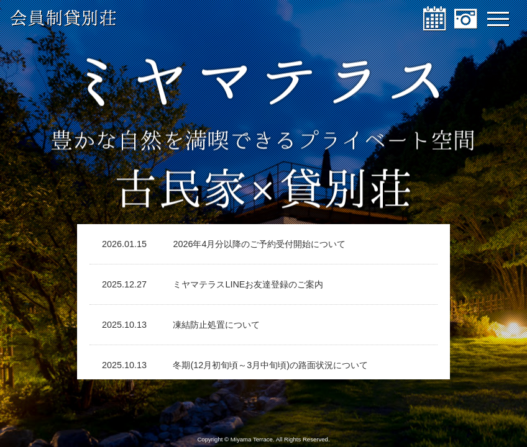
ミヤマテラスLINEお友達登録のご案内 (248, 284)
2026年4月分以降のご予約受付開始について (259, 244)
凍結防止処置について (216, 325)
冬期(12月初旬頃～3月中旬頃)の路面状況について (270, 365)
